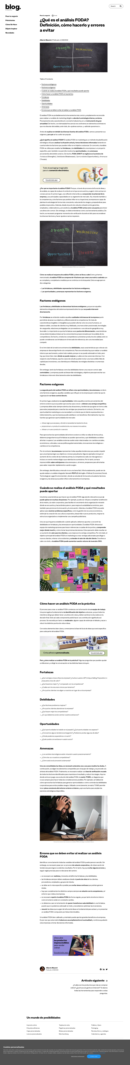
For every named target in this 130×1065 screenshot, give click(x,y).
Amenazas (45, 107)
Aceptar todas (93, 1056)
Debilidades (46, 101)
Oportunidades (47, 104)
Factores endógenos (49, 85)
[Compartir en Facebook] (101, 969)
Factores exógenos (48, 88)
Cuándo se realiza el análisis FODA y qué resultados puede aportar (65, 91)
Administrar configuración (77, 1056)
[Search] (116, 6)
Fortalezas (45, 97)
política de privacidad (99, 1053)
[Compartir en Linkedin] (104, 969)
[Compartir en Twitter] (107, 969)
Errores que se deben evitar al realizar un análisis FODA (61, 110)
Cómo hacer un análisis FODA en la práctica (57, 94)
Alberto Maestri (45, 40)
